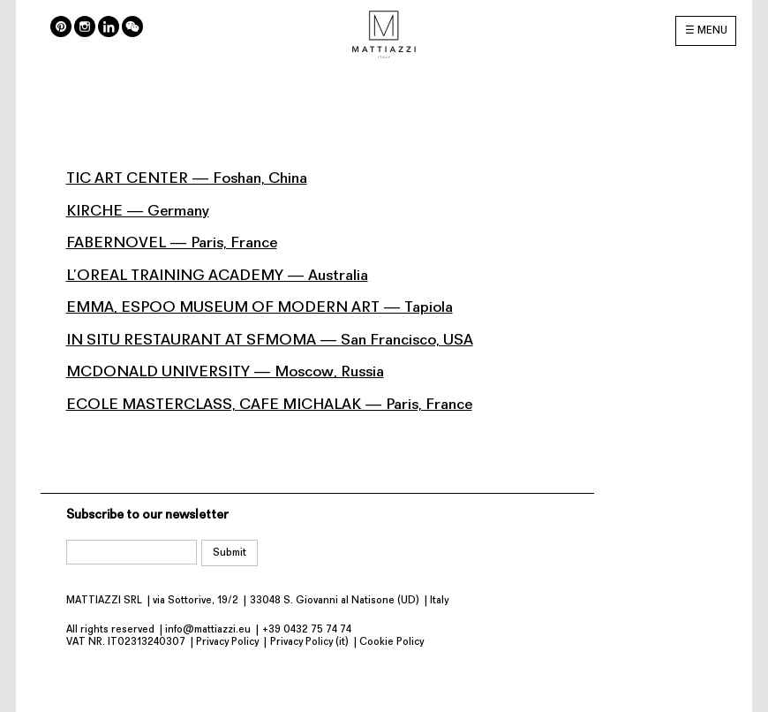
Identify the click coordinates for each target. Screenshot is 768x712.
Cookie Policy (391, 642)
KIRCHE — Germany (137, 211)
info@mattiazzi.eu (208, 630)
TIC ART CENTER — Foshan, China (186, 178)
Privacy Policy (227, 642)
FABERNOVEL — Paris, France (171, 243)
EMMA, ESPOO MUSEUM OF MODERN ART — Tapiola (259, 307)
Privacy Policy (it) (309, 642)
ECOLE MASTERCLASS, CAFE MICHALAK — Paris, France (269, 405)
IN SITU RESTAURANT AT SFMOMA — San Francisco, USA (269, 340)
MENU (712, 31)
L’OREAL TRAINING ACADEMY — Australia (217, 276)
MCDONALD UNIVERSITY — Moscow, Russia (225, 372)
